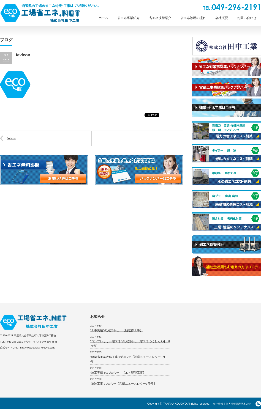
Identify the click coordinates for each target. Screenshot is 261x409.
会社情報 (218, 403)
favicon (11, 138)
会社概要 (221, 18)
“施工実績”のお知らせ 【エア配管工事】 (118, 372)
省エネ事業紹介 (128, 18)
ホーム (103, 18)
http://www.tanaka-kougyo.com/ (37, 347)
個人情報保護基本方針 (238, 403)
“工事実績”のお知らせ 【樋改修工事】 (116, 330)
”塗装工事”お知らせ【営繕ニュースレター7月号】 (123, 383)
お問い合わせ (246, 18)
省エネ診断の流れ (193, 18)
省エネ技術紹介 (160, 18)
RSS (258, 403)
